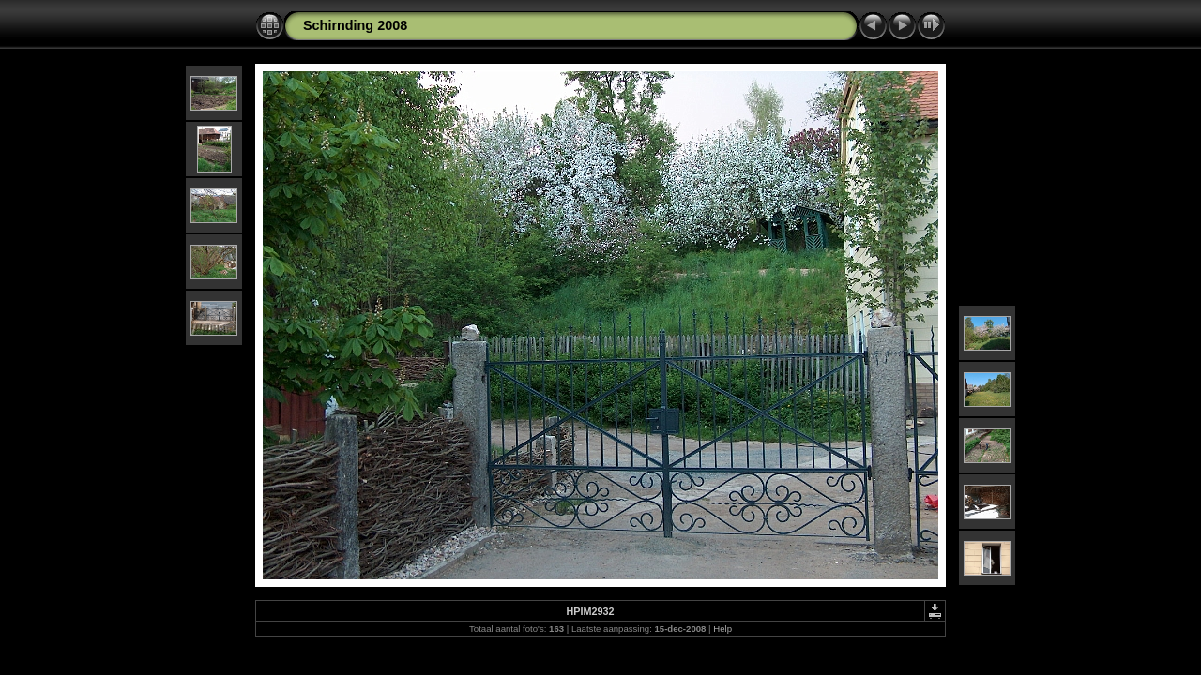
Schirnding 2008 (355, 25)
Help (722, 628)
